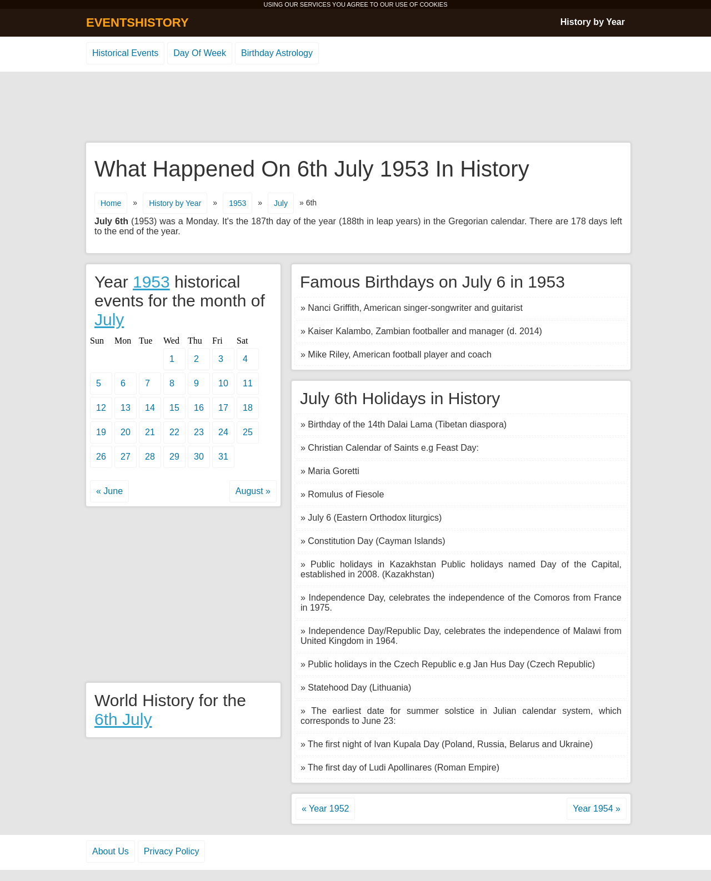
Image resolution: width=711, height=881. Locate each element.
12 (101, 407)
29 (174, 456)
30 (199, 456)
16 (199, 407)
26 (101, 456)
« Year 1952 (325, 808)
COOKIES (433, 4)
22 (174, 432)
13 (126, 407)
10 (223, 383)
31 (223, 456)
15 (174, 407)
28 (150, 456)
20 (126, 432)
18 (248, 407)
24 (223, 432)
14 (150, 407)
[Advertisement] (355, 108)
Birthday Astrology (277, 53)
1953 (237, 203)
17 (223, 407)
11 (248, 383)
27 (126, 456)
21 (150, 432)
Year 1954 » (596, 808)
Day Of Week (199, 53)
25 (248, 432)
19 (101, 432)
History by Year (592, 22)
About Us (110, 851)
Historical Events (125, 53)
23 (199, 432)
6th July (123, 719)
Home (111, 203)
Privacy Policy (171, 851)
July (281, 203)
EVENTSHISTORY (137, 22)
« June (109, 491)
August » (253, 491)
